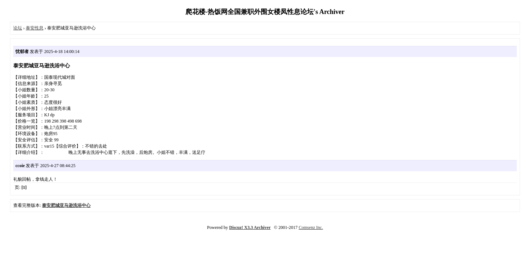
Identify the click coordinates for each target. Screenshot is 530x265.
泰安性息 (34, 28)
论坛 (17, 28)
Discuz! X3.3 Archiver (250, 227)
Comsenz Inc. (310, 227)
